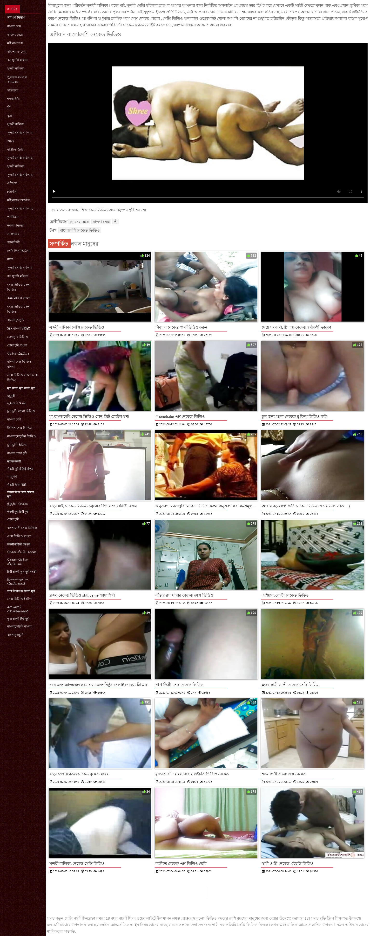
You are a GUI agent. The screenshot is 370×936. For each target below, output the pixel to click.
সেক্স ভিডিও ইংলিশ (19, 599)
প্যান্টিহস (13, 217)
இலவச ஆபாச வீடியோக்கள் (17, 581)
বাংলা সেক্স (14, 26)
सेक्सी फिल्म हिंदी (16, 485)
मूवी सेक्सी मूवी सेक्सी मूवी (21, 388)
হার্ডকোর (12, 90)
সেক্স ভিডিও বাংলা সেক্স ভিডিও (22, 377)
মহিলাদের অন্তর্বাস (18, 200)
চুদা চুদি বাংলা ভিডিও (21, 411)
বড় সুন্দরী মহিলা (17, 60)
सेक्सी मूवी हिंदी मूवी (17, 511)
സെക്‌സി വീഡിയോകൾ (17, 609)
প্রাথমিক (12, 9)
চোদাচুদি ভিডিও (17, 337)
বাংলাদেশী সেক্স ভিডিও (22, 528)
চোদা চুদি (13, 519)
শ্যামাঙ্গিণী (13, 99)
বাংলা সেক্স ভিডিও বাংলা (19, 364)
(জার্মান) (12, 192)
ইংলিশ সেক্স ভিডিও (19, 428)
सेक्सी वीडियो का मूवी (18, 544)
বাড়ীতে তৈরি (15, 149)
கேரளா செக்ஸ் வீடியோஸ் (17, 561)
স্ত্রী (8, 107)
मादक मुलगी (14, 461)
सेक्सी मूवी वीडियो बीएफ (20, 469)
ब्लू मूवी (11, 396)
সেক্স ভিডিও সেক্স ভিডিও (18, 287)
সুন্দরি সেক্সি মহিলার (19, 133)
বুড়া (9, 116)
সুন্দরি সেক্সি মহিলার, (20, 158)
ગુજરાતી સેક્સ (16, 403)
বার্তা (10, 259)
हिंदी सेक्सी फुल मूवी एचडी (21, 572)
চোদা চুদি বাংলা (17, 345)
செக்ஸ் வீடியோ (18, 353)
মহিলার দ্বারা (15, 43)
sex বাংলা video (18, 328)
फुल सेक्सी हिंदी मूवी (18, 619)
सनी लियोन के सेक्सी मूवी (21, 591)
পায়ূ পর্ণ (12, 477)
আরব (10, 141)
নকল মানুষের (15, 225)
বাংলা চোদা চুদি (17, 453)
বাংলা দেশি (14, 419)
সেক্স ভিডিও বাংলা (19, 536)
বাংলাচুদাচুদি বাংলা (19, 626)
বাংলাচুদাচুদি (15, 635)
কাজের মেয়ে (15, 35)
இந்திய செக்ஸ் (17, 504)
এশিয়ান (12, 183)
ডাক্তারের (13, 234)
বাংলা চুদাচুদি (15, 320)
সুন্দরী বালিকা (15, 68)
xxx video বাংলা (18, 298)
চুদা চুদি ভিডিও (17, 445)
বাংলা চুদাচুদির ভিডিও (21, 436)
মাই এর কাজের (16, 51)
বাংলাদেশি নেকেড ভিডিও (80, 230)
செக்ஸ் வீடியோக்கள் (21, 552)
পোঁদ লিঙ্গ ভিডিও (18, 251)
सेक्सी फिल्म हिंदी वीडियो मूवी (20, 494)
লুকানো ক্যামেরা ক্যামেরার (17, 79)
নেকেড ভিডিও (70, 18)
